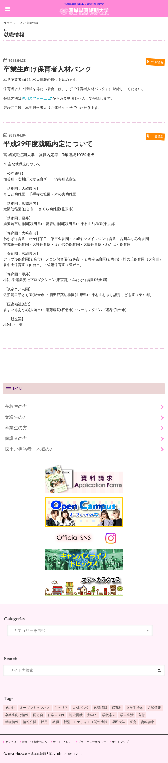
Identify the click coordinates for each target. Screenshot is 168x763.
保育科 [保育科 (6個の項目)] (117, 707)
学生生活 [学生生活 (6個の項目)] (127, 715)
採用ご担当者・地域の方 (29, 448)
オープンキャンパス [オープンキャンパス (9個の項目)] (35, 707)
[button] (18, 388)
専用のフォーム (34, 98)
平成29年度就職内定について (48, 144)
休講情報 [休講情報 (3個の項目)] (100, 707)
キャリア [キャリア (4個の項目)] (61, 707)
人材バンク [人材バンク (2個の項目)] (81, 707)
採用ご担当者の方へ (34, 741)
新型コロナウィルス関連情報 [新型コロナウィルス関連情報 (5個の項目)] (85, 722)
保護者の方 (16, 438)
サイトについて (63, 741)
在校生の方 (16, 406)
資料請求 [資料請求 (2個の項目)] (147, 722)
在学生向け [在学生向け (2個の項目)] (56, 715)
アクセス (11, 741)
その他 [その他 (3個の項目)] (10, 707)
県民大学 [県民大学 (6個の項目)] (118, 722)
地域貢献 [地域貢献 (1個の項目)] (76, 715)
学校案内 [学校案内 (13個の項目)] (109, 715)
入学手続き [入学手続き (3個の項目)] (134, 707)
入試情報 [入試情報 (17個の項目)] (154, 707)
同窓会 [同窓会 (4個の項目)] (38, 715)
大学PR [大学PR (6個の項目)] (92, 715)
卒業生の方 (16, 427)
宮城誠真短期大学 (39, 753)
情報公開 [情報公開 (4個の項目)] (29, 722)
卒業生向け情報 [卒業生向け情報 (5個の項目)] (17, 715)
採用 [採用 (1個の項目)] (44, 722)
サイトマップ (120, 741)
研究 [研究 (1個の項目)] (133, 722)
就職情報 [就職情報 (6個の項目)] (11, 722)
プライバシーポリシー (92, 741)
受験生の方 (16, 416)
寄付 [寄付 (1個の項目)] (141, 715)
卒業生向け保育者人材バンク (47, 69)
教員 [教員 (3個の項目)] (55, 722)
